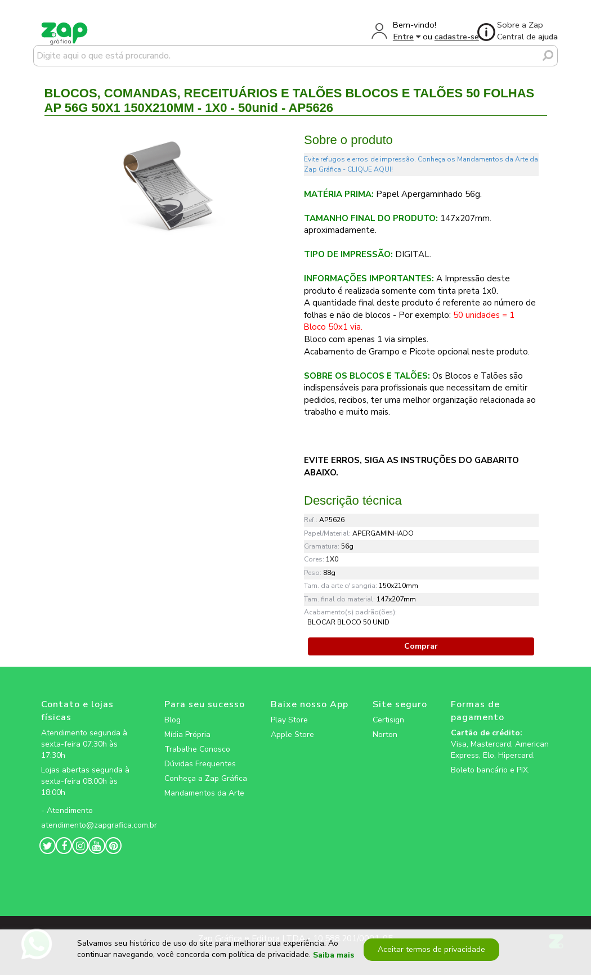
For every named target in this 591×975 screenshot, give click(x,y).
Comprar (421, 646)
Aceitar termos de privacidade (431, 949)
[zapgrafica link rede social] (90, 801)
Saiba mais (333, 955)
